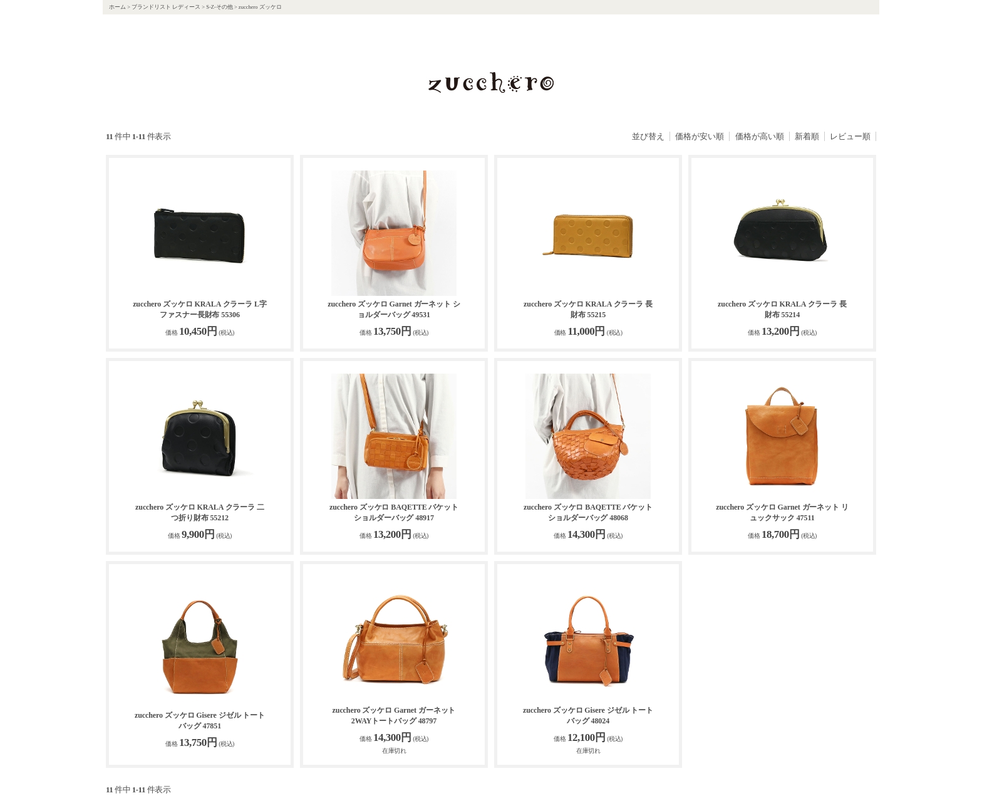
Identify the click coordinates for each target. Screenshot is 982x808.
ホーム (117, 7)
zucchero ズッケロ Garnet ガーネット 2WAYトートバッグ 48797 (394, 715)
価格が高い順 (759, 136)
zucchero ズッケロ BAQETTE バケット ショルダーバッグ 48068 (588, 512)
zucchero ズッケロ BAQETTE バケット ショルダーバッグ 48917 (393, 512)
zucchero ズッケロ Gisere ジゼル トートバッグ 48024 (588, 715)
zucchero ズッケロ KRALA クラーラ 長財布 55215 (588, 309)
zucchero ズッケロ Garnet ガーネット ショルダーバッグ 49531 (394, 309)
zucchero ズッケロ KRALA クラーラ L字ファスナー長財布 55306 (200, 309)
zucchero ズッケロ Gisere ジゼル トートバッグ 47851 (200, 720)
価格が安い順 (699, 136)
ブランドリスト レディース (166, 7)
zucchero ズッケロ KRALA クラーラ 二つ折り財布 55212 (199, 512)
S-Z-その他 (219, 7)
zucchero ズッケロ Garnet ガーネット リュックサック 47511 (782, 512)
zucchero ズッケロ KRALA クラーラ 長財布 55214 (782, 309)
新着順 (807, 136)
